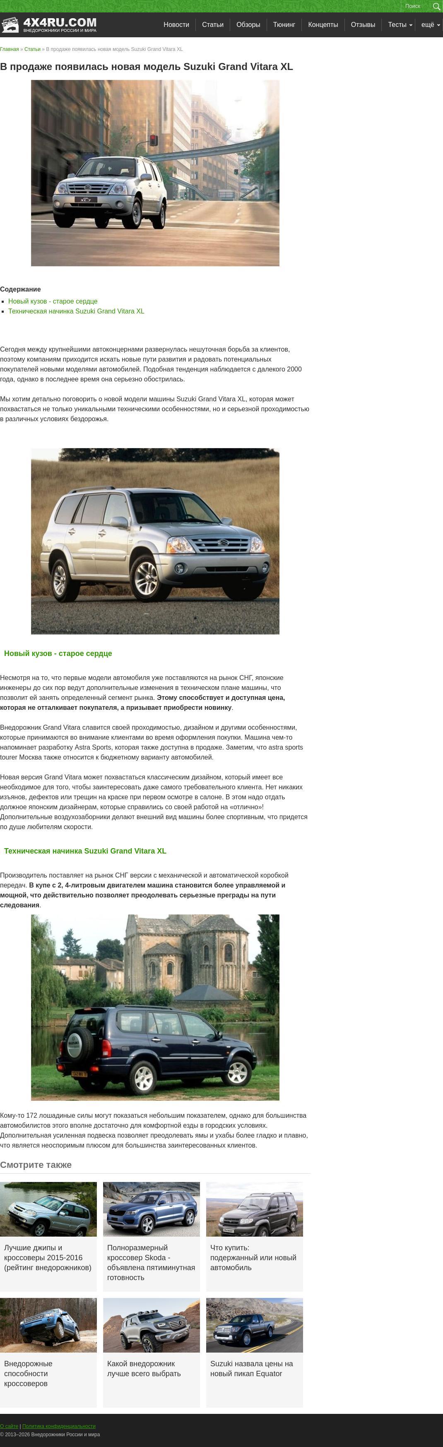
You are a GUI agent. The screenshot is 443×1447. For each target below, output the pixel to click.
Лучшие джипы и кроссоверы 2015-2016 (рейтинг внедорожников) (47, 1258)
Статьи (213, 24)
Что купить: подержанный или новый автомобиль (253, 1258)
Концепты (323, 24)
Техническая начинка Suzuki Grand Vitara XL (76, 311)
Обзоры (248, 24)
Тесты (397, 24)
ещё (427, 24)
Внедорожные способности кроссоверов (28, 1374)
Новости (176, 24)
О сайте (9, 1426)
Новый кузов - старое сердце (53, 301)
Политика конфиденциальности (59, 1426)
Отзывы (363, 24)
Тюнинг (284, 24)
